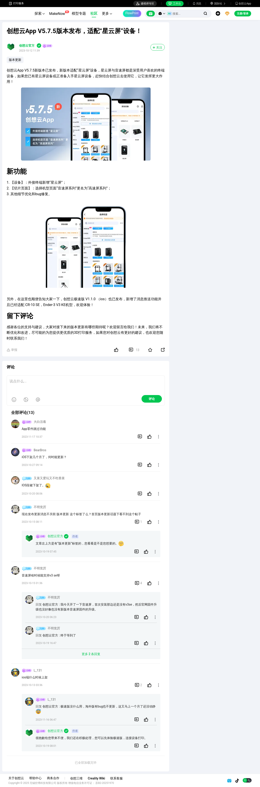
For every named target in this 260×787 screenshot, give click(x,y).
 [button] (158, 436)
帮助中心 (36, 778)
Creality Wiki (97, 778)
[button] (162, 13)
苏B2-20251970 (105, 783)
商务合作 (53, 778)
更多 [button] (107, 13)
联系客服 (117, 778)
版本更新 (15, 60)
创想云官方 (27, 45)
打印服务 (16, 3)
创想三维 (77, 778)
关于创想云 (16, 778)
